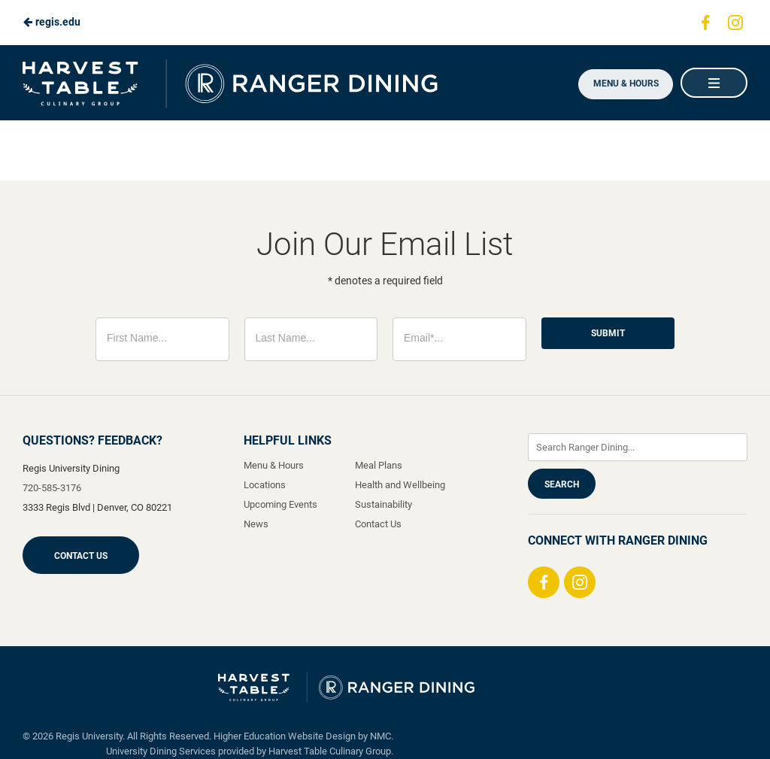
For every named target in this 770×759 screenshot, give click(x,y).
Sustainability (383, 504)
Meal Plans (378, 465)
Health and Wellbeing (400, 484)
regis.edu (51, 22)
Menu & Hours (623, 83)
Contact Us (81, 556)
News (256, 524)
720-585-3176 (52, 487)
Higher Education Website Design (285, 736)
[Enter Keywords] (637, 447)
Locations (265, 484)
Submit (608, 333)
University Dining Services (161, 751)
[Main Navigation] (713, 83)
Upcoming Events (280, 504)
